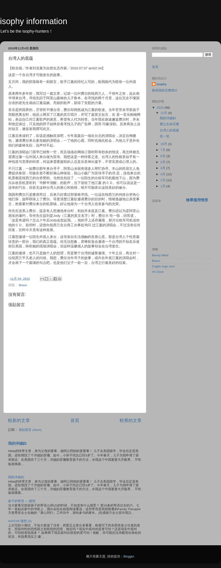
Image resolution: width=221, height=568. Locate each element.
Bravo (23, 285)
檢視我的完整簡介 (165, 90)
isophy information (33, 21)
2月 (163, 180)
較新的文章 (19, 420)
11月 (164, 113)
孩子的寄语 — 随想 (21, 501)
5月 (163, 162)
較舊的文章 (131, 420)
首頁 (74, 420)
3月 (163, 174)
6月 (163, 156)
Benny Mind (160, 255)
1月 (163, 186)
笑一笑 (164, 136)
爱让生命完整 (169, 124)
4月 (163, 168)
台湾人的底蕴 (169, 130)
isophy (162, 84)
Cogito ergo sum (163, 266)
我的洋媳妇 (17, 443)
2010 (161, 107)
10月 (164, 144)
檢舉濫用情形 (197, 200)
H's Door (158, 272)
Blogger (128, 556)
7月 (163, 150)
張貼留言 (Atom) (30, 430)
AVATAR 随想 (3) (20, 521)
